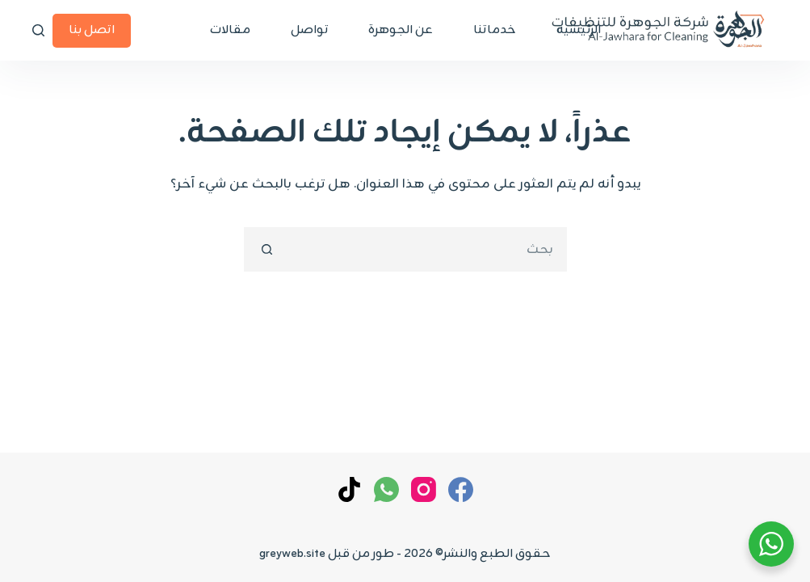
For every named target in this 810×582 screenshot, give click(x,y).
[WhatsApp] (386, 489)
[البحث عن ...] (427, 249)
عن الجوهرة (400, 30)
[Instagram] (423, 489)
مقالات (230, 30)
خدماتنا (494, 30)
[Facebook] (460, 489)
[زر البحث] (266, 249)
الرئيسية (578, 30)
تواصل (309, 30)
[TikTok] (349, 489)
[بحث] (38, 30)
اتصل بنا (92, 30)
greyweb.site (292, 554)
